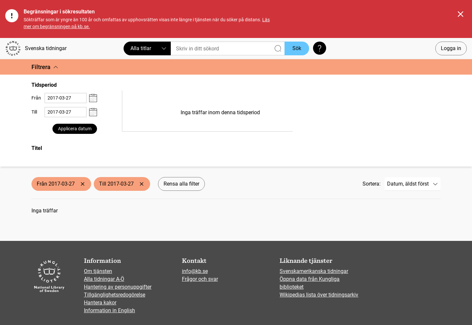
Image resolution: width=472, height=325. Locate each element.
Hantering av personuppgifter (117, 287)
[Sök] (228, 48)
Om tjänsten (98, 271)
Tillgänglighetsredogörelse (114, 295)
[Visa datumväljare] (93, 98)
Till (34, 112)
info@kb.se (195, 271)
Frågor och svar (200, 279)
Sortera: (372, 184)
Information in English (109, 310)
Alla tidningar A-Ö (104, 279)
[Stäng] (460, 14)
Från (36, 97)
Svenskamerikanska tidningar (314, 271)
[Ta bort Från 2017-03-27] (82, 184)
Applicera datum (74, 128)
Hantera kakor (100, 302)
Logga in (451, 48)
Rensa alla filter (181, 184)
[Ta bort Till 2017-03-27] (141, 184)
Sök (296, 48)
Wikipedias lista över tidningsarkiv (319, 295)
